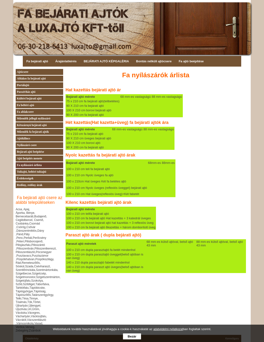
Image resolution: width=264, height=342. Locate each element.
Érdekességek (25, 178)
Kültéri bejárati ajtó (29, 98)
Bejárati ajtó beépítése (30, 151)
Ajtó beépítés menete (29, 158)
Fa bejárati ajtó (37, 61)
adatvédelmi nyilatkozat (168, 329)
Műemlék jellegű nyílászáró (33, 118)
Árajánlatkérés (66, 61)
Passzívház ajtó (26, 91)
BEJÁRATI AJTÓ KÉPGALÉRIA (106, 61)
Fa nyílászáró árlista (29, 165)
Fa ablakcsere (25, 111)
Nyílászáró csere (27, 145)
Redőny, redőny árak (29, 185)
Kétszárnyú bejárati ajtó (32, 125)
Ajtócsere (22, 71)
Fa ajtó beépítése (191, 61)
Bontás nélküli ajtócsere (154, 61)
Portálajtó (23, 85)
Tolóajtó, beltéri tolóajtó (31, 171)
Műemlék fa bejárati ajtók (33, 131)
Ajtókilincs (23, 138)
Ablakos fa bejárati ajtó (31, 78)
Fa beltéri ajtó (25, 105)
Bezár (132, 336)
